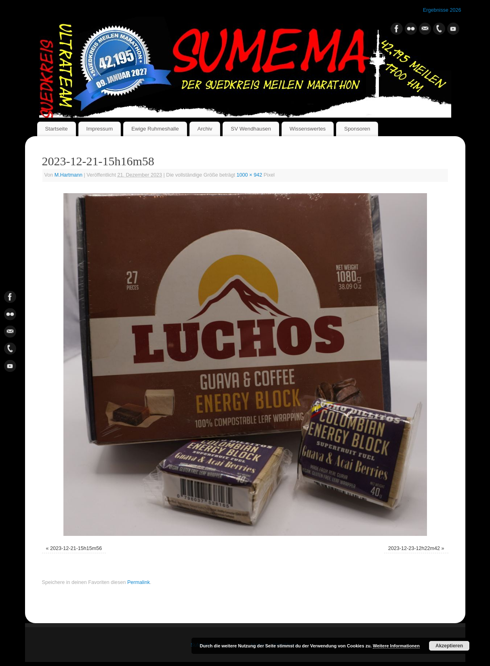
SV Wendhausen (251, 129)
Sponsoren (357, 129)
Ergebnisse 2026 (442, 10)
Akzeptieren (449, 646)
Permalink (138, 582)
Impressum (99, 129)
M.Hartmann (68, 175)
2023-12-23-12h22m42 (414, 548)
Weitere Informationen (396, 645)
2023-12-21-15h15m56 (76, 548)
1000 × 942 (249, 175)
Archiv (205, 129)
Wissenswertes (308, 129)
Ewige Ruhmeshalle (155, 129)
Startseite (56, 129)
